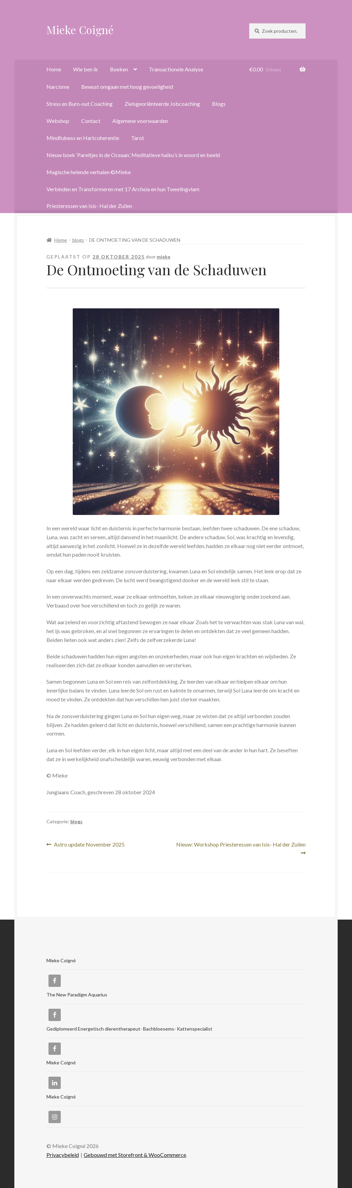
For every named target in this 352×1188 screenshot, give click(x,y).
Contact (90, 120)
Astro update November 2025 (89, 844)
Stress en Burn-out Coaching (79, 103)
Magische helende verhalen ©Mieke (88, 172)
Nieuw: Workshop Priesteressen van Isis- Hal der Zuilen (241, 848)
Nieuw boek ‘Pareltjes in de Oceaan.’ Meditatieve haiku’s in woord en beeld (133, 155)
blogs (78, 240)
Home (53, 69)
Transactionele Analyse (176, 69)
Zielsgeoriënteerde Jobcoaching (162, 103)
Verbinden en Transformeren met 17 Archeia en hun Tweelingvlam (122, 189)
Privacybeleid (62, 1154)
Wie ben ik (85, 69)
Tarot (137, 138)
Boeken (119, 69)
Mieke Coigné (80, 29)
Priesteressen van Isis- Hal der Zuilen (89, 205)
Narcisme (57, 86)
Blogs (219, 103)
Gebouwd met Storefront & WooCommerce (135, 1154)
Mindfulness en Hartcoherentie (82, 138)
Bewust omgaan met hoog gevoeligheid (127, 86)
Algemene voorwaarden (140, 120)
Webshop (57, 120)
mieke (163, 257)
